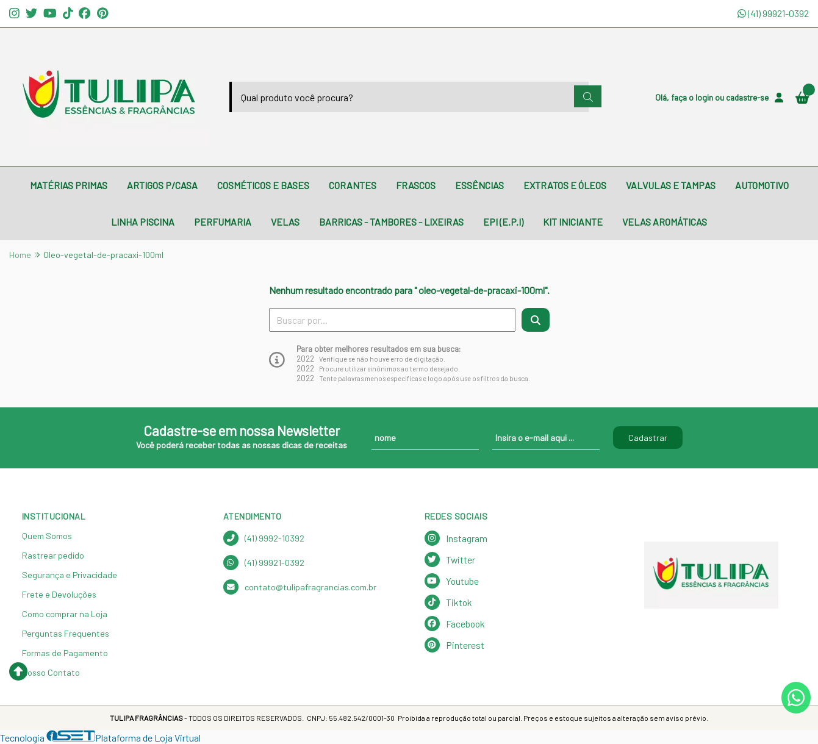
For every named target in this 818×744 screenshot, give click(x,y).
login (705, 97)
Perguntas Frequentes (65, 633)
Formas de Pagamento (65, 653)
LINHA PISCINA (142, 221)
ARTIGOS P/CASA (162, 185)
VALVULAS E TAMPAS (671, 185)
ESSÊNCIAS (479, 185)
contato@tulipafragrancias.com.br (299, 587)
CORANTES (352, 185)
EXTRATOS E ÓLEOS (564, 185)
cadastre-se (747, 97)
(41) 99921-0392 (773, 13)
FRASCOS (416, 185)
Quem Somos (47, 536)
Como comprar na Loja (64, 614)
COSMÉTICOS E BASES (263, 185)
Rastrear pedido (53, 555)
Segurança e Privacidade (69, 575)
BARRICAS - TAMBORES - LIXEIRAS (391, 221)
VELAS (285, 221)
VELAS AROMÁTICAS (664, 221)
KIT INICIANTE (573, 221)
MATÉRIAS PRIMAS (68, 185)
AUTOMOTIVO (762, 185)
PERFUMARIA (222, 221)
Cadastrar (647, 437)
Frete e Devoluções (59, 594)
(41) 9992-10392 (263, 538)
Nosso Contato (51, 672)
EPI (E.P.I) (503, 221)
